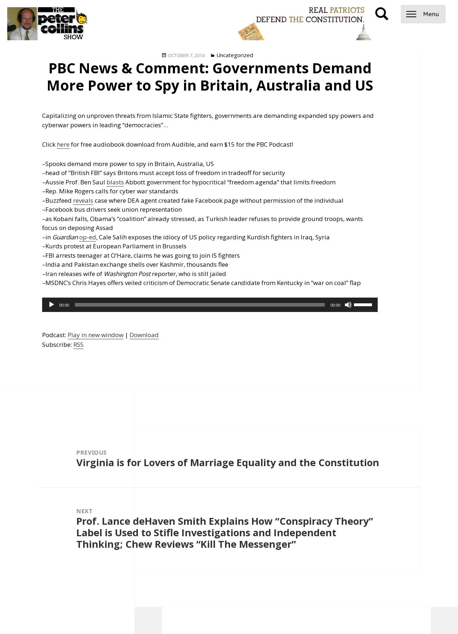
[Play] (51, 304)
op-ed (87, 237)
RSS (78, 344)
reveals (83, 200)
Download (144, 335)
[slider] (200, 305)
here (63, 144)
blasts (115, 182)
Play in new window (96, 335)
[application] (210, 305)
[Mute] (348, 304)
